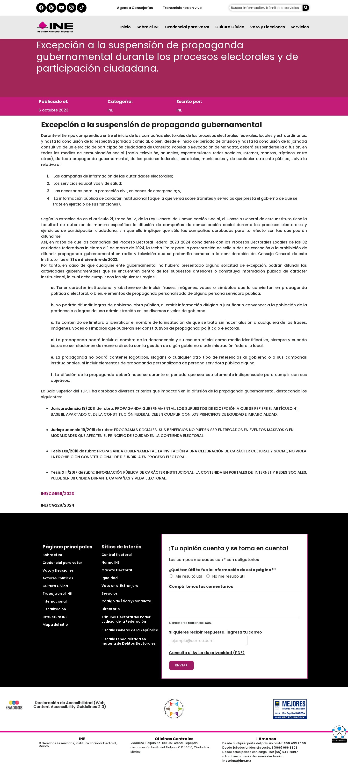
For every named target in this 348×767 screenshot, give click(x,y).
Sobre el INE (148, 27)
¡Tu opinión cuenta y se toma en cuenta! (228, 548)
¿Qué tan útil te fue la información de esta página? (222, 570)
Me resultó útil (188, 576)
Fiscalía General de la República (130, 630)
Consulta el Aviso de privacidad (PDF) (207, 653)
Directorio (111, 608)
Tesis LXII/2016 (64, 451)
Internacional (55, 601)
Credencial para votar (187, 27)
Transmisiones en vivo (182, 7)
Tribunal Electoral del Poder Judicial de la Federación (126, 619)
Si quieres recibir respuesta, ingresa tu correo (215, 632)
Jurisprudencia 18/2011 (73, 408)
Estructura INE (55, 616)
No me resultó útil (228, 576)
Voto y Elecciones (267, 27)
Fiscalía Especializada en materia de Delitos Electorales (129, 641)
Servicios (300, 27)
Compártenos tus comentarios (201, 586)
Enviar (181, 665)
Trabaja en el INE (57, 593)
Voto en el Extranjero (120, 585)
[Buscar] (306, 8)
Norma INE (110, 562)
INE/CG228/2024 (57, 505)
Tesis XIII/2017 (64, 472)
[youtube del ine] (61, 8)
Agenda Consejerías (135, 7)
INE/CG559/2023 (57, 493)
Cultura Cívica (229, 27)
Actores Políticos (58, 578)
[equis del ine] (51, 8)
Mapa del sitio (55, 624)
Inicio (125, 27)
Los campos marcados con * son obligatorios (214, 559)
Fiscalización (54, 609)
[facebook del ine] (41, 8)
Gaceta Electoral (117, 570)
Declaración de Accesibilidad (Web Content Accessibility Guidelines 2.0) (69, 704)
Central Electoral (117, 554)
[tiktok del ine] (82, 8)
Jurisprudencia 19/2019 (73, 429)
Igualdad (110, 577)
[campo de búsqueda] (265, 8)
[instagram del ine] (71, 8)
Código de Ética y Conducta (126, 601)
